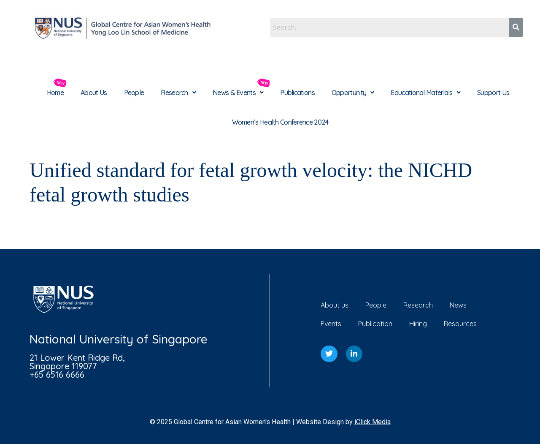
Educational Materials (425, 92)
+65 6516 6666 (57, 374)
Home (55, 92)
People (134, 92)
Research (178, 92)
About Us (94, 92)
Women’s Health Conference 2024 (280, 122)
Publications (297, 92)
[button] (178, 92)
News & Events (238, 92)
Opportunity (353, 92)
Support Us (493, 92)
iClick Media (372, 422)
